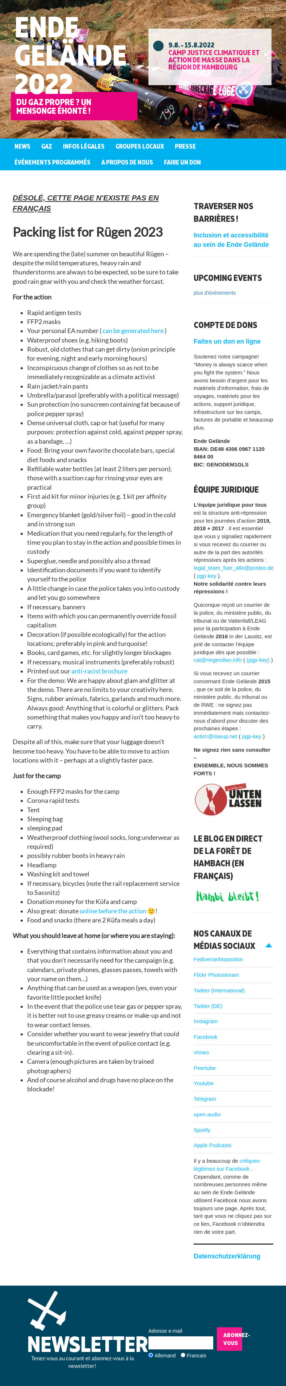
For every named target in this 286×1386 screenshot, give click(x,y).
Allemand (165, 1355)
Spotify (202, 1130)
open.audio (207, 1114)
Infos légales (84, 146)
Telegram (205, 1099)
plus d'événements (215, 293)
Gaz (46, 146)
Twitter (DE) (208, 1006)
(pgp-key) (259, 660)
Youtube (204, 1083)
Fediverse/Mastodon (218, 959)
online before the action (113, 911)
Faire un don (182, 162)
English (273, 9)
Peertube (205, 1068)
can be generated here (133, 331)
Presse (185, 146)
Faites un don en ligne (227, 341)
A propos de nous (127, 162)
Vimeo (201, 1052)
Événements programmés (52, 162)
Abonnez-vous (232, 1339)
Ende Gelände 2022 (70, 54)
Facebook (206, 1037)
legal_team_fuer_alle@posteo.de (233, 568)
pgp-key (207, 576)
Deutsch (251, 9)
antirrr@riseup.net (216, 736)
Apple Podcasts (212, 1145)
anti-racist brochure (99, 671)
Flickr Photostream (216, 975)
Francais (196, 1355)
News (22, 146)
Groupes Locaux (139, 146)
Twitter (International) (219, 990)
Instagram (206, 1021)
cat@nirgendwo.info (218, 660)
